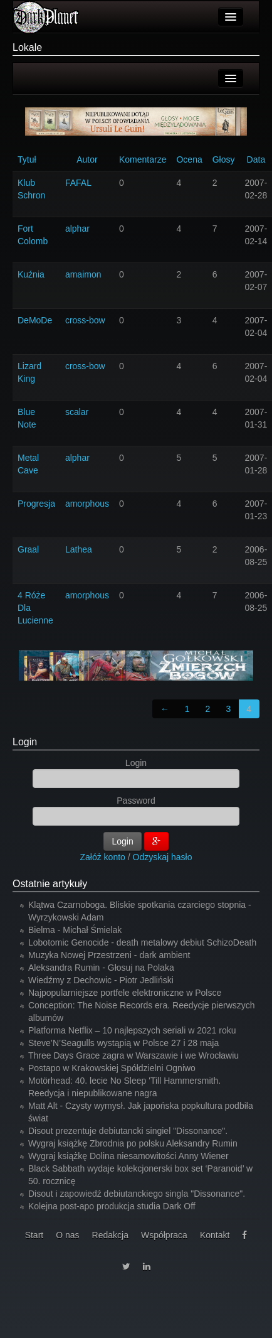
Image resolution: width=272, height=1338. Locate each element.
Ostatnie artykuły (50, 883)
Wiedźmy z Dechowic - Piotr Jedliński (101, 980)
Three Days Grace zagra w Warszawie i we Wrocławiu (133, 1055)
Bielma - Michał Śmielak (75, 930)
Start (34, 1235)
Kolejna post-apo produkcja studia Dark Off (112, 1206)
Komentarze (142, 159)
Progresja (36, 504)
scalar (76, 412)
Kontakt (214, 1235)
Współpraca (164, 1235)
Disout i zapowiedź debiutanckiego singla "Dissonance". (136, 1194)
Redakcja (110, 1235)
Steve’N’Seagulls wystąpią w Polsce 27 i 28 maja (123, 1043)
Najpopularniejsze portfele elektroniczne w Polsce (124, 993)
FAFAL (78, 183)
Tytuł (27, 159)
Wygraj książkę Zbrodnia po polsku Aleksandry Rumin (133, 1143)
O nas (67, 1235)
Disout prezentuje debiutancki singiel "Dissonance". (128, 1131)
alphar (77, 229)
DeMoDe (35, 320)
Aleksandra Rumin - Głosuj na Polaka (101, 968)
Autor (86, 159)
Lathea (78, 549)
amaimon (83, 274)
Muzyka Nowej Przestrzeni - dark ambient (109, 955)
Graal (28, 549)
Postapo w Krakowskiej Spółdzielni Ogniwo (112, 1068)
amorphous (87, 504)
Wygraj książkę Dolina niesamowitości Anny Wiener (128, 1156)
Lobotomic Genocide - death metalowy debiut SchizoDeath (142, 942)
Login (25, 741)
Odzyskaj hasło (162, 857)
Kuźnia (31, 274)
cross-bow (85, 320)
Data (256, 159)
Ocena (189, 159)
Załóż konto (102, 857)
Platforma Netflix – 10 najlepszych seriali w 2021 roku (132, 1030)
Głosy (223, 159)
